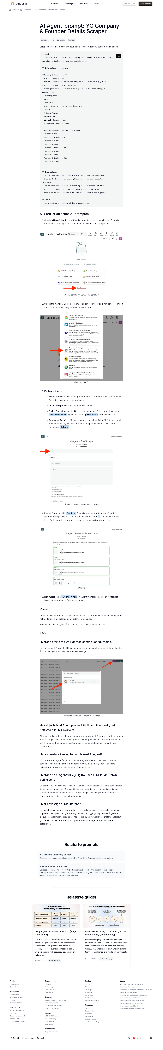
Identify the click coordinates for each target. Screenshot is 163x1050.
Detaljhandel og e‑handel (53, 1005)
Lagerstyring (49, 992)
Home (13, 10)
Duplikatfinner (14, 995)
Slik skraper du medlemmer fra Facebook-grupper (136, 990)
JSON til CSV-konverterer (53, 1016)
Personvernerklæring (92, 1000)
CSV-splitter (49, 1024)
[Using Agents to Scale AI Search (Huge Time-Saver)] (56, 916)
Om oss (87, 984)
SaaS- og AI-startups (52, 1008)
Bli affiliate (88, 992)
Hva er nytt (88, 990)
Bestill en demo (90, 998)
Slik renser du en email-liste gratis (131, 998)
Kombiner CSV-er (16, 1003)
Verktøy (48, 1013)
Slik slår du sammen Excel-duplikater (132, 1000)
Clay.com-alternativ (51, 1032)
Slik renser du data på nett (128, 992)
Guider (87, 1008)
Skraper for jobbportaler (18, 1016)
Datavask (48, 984)
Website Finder (15, 1019)
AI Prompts (25, 10)
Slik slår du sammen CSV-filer (129, 1006)
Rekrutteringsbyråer (51, 1003)
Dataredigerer (14, 987)
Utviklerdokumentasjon (92, 1022)
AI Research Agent (16, 997)
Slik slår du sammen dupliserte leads (132, 1009)
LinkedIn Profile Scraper (18, 1021)
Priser (96, 3)
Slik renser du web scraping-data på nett (133, 995)
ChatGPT (13, 1013)
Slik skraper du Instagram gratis (130, 987)
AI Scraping (49, 987)
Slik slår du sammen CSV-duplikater (131, 1003)
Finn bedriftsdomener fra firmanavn (131, 984)
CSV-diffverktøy (50, 1019)
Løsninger (70, 3)
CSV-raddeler (49, 1021)
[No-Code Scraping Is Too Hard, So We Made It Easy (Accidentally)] (106, 916)
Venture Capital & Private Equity (55, 1000)
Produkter (55, 3)
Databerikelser (90, 1011)
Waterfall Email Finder (17, 1010)
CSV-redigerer (15, 984)
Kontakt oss (89, 995)
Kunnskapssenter (91, 1019)
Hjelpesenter (89, 1016)
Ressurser (84, 3)
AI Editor (12, 1000)
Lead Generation (50, 990)
